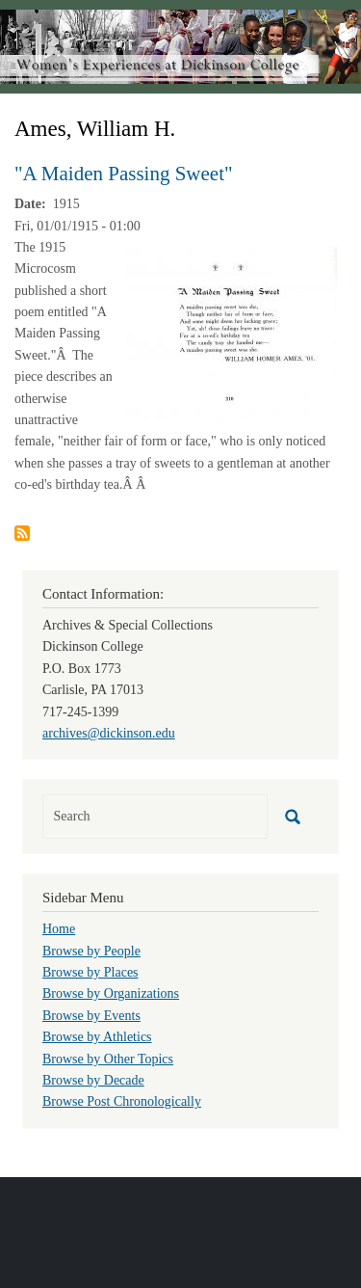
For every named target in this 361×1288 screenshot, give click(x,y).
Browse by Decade (93, 1080)
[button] (231, 333)
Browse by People (91, 951)
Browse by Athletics (97, 1037)
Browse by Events (91, 1015)
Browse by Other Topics (107, 1059)
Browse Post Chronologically (121, 1101)
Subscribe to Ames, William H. (22, 533)
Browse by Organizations (110, 993)
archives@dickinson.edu (108, 733)
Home (58, 929)
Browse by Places (90, 972)
